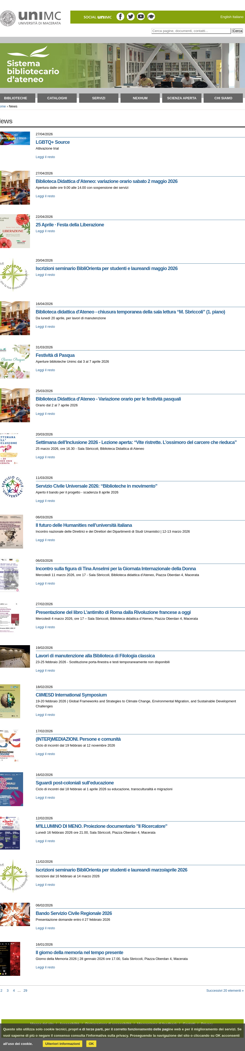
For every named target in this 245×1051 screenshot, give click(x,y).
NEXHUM (140, 98)
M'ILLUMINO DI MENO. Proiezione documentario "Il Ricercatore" (101, 826)
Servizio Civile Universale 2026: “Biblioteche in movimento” (96, 486)
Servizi (98, 98)
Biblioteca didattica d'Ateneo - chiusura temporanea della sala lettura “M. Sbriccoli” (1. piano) (130, 312)
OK (91, 1044)
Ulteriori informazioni (62, 1044)
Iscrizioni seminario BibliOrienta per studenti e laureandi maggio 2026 (107, 268)
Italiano (238, 17)
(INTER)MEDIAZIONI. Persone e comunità (78, 739)
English (225, 17)
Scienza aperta (181, 98)
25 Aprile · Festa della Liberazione (70, 224)
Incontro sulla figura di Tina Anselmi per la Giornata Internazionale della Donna (116, 568)
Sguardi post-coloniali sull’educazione (75, 782)
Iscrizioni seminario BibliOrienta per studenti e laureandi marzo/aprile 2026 (111, 870)
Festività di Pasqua (55, 355)
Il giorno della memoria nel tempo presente (79, 952)
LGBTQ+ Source (53, 142)
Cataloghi (57, 98)
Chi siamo (223, 98)
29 (25, 990)
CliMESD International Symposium (71, 695)
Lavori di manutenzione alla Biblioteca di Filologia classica (95, 655)
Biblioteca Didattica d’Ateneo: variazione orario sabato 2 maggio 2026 (107, 181)
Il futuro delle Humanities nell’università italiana (84, 525)
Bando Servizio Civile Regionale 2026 (74, 913)
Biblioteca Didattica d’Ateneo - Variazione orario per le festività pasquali (108, 399)
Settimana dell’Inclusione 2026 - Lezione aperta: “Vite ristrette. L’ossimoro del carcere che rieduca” (136, 442)
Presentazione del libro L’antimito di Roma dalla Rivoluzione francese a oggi (113, 612)
